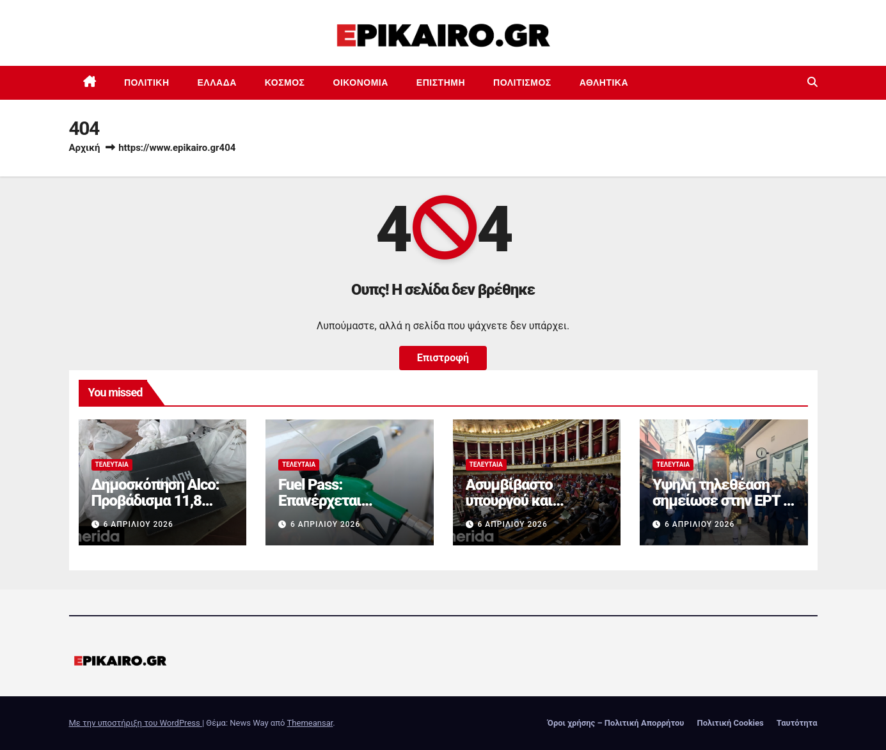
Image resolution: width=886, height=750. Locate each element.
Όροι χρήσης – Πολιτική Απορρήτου (616, 723)
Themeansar (310, 723)
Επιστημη (440, 82)
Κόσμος (285, 82)
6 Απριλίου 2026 (138, 524)
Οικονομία (360, 82)
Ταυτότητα (797, 723)
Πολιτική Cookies (730, 723)
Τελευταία (112, 464)
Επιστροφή (443, 358)
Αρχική (84, 147)
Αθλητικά (604, 82)
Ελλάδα (217, 82)
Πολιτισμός (522, 82)
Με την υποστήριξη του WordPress (135, 723)
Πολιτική (147, 82)
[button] (812, 82)
